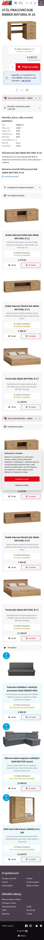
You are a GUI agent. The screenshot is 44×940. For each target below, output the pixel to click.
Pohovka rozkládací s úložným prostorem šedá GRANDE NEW (22, 689)
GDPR (4, 910)
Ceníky (29, 906)
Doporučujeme (7, 885)
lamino (18, 143)
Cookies (29, 914)
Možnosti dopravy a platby (11, 899)
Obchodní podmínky (9, 906)
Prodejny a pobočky (9, 878)
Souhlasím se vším (22, 479)
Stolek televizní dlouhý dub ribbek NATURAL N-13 (22, 307)
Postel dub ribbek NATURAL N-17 (22, 378)
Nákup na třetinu (33, 885)
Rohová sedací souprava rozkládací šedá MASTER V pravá (22, 760)
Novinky (29, 878)
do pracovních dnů (22, 707)
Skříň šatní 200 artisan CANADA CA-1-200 (22, 831)
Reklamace (6, 914)
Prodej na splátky (33, 882)
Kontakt (5, 882)
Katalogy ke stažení (9, 903)
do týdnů (22, 255)
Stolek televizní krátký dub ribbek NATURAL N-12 (22, 236)
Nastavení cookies (22, 485)
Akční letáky (31, 910)
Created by (22, 931)
